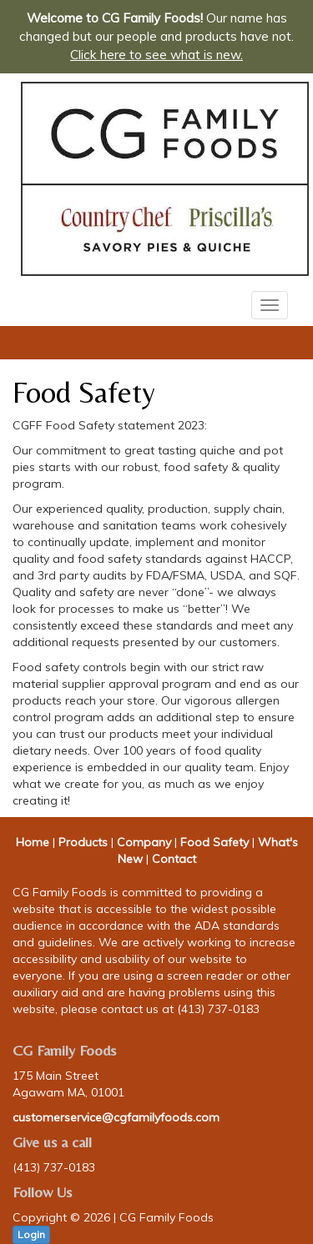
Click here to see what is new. (156, 55)
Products (83, 842)
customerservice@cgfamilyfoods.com (116, 1117)
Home (32, 842)
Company (144, 842)
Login (31, 1234)
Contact (174, 858)
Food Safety (214, 842)
